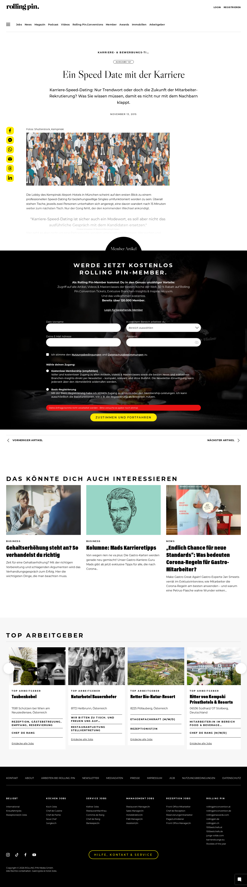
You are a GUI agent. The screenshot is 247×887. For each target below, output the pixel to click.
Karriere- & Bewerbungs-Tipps (123, 52)
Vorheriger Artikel (24, 440)
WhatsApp (10, 149)
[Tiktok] (17, 855)
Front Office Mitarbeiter (178, 806)
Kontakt (12, 778)
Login (217, 7)
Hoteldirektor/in (134, 814)
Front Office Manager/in (178, 823)
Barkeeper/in (92, 823)
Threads (10, 168)
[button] (8, 668)
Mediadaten (114, 778)
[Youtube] (34, 855)
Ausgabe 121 (123, 62)
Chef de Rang (93, 819)
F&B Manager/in (134, 819)
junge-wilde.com (215, 835)
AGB (172, 778)
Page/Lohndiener (175, 819)
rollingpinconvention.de (218, 810)
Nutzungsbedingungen (86, 354)
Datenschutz (231, 778)
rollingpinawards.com (217, 814)
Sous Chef (51, 819)
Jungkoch (51, 823)
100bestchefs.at (214, 827)
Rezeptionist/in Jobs (16, 814)
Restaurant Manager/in (138, 806)
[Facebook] (25, 855)
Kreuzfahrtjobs (13, 810)
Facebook (10, 131)
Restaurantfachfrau (96, 810)
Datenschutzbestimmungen (126, 354)
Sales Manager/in (135, 810)
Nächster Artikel (224, 440)
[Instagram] (8, 855)
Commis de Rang (95, 814)
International (13, 806)
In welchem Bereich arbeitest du (163, 326)
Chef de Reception (175, 810)
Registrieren (232, 7)
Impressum (154, 778)
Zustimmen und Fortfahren (123, 417)
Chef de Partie (53, 814)
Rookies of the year (216, 843)
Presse (135, 778)
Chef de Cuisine (54, 810)
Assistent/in (132, 823)
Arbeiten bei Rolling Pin (58, 778)
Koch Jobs (51, 806)
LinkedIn (10, 178)
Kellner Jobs (92, 806)
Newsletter (90, 778)
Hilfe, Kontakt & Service (123, 854)
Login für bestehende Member (123, 310)
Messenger (10, 140)
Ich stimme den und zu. (97, 354)
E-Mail (10, 159)
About (29, 778)
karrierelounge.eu (215, 839)
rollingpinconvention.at (218, 806)
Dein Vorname (83, 326)
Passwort (163, 340)
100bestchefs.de (214, 831)
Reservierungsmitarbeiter (179, 814)
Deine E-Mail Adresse (83, 340)
